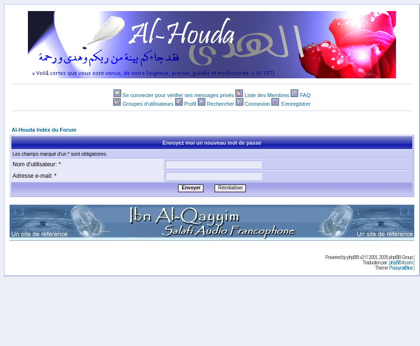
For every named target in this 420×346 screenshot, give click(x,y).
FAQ (305, 95)
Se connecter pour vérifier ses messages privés (178, 95)
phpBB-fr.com (401, 262)
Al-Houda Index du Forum (44, 130)
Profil (190, 104)
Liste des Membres (266, 95)
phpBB (353, 257)
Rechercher (220, 104)
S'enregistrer (296, 104)
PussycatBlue (401, 268)
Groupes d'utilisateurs (147, 104)
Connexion (257, 104)
